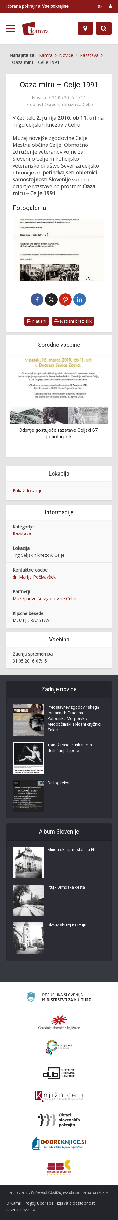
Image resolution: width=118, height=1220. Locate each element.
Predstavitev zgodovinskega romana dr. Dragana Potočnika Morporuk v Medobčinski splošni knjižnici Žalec (74, 718)
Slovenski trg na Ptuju (67, 925)
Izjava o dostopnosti (76, 1203)
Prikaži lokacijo (28, 490)
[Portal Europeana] (59, 1048)
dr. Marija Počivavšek (34, 577)
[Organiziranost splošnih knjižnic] (59, 1022)
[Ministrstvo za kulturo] (59, 998)
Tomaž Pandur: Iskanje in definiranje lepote (70, 748)
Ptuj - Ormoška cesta (66, 887)
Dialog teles (58, 782)
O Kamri (13, 1203)
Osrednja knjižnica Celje (68, 104)
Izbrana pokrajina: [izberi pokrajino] (37, 6)
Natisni (36, 321)
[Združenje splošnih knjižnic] (59, 1167)
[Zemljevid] (85, 28)
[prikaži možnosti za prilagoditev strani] (100, 6)
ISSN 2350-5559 (20, 1210)
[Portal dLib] (59, 1073)
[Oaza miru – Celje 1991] (59, 250)
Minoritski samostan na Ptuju (74, 849)
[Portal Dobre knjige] (59, 1143)
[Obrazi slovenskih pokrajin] (59, 1120)
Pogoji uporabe (39, 1203)
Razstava (22, 533)
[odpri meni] (10, 29)
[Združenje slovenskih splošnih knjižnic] (59, 1096)
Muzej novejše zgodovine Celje (44, 598)
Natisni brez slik (73, 321)
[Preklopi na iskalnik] (104, 28)
